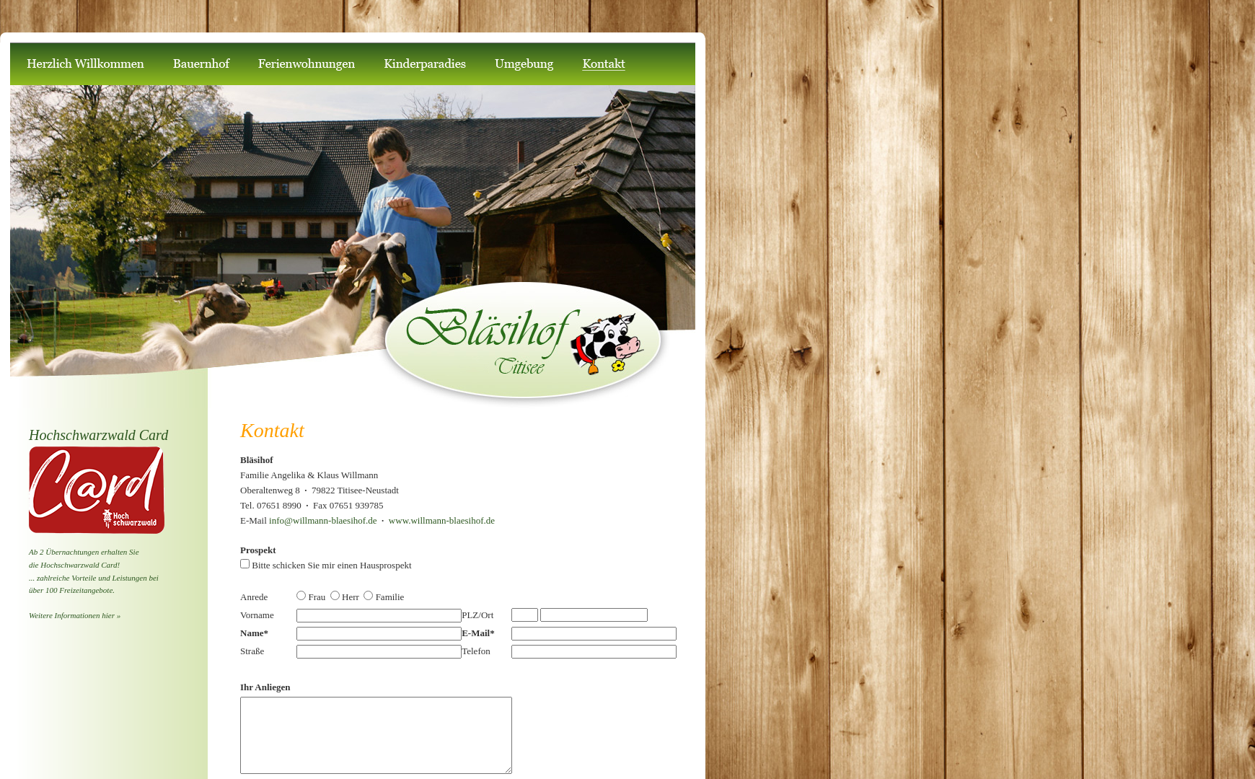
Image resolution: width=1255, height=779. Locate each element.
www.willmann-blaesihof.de (442, 520)
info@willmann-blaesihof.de (325, 520)
